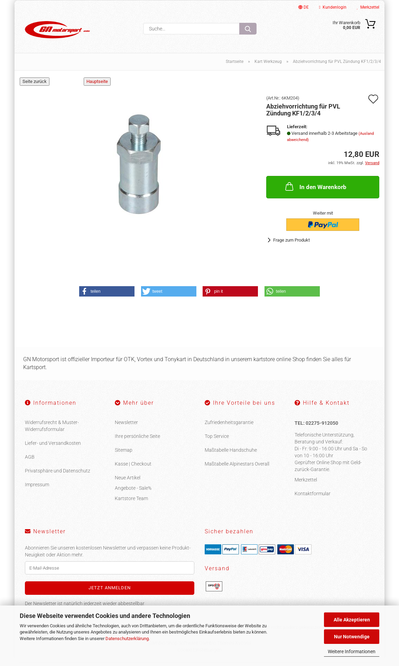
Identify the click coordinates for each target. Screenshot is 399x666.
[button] (106, 295)
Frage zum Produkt (291, 244)
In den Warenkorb (315, 190)
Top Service (217, 440)
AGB (30, 461)
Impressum (37, 488)
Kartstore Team (131, 502)
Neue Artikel (127, 482)
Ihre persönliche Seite (137, 440)
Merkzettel (368, 7)
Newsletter (126, 426)
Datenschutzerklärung (127, 638)
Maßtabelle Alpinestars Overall (237, 468)
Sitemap (123, 454)
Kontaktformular (313, 497)
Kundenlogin (332, 7)
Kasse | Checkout (133, 468)
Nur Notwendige (352, 636)
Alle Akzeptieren (352, 619)
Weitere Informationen (351, 651)
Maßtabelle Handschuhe (231, 454)
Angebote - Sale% (133, 492)
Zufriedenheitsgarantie (229, 426)
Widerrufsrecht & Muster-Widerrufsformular (52, 430)
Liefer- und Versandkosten (53, 447)
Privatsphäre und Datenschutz (57, 475)
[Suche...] (248, 29)
